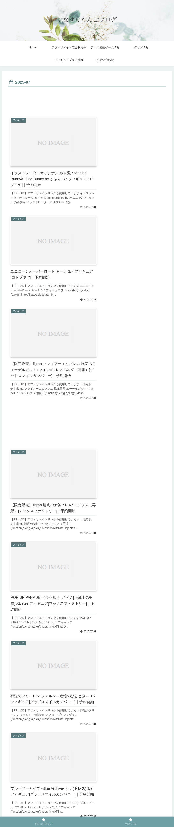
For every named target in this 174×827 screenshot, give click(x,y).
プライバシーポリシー (76, 814)
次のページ (87, 767)
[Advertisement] (87, 99)
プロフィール (103, 814)
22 (99, 780)
